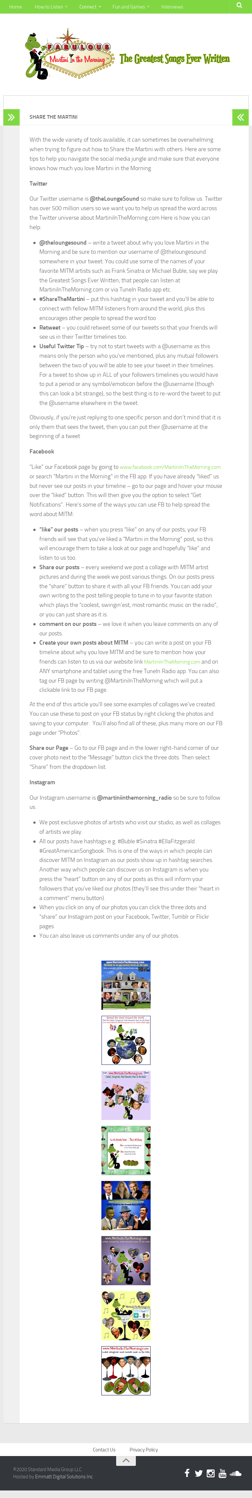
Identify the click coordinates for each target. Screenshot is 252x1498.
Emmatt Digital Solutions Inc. (64, 1484)
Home (14, 8)
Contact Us (105, 1456)
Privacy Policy (144, 1456)
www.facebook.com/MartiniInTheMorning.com (87, 482)
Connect (84, 8)
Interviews (166, 8)
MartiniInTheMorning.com (176, 667)
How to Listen (45, 8)
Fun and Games (124, 8)
